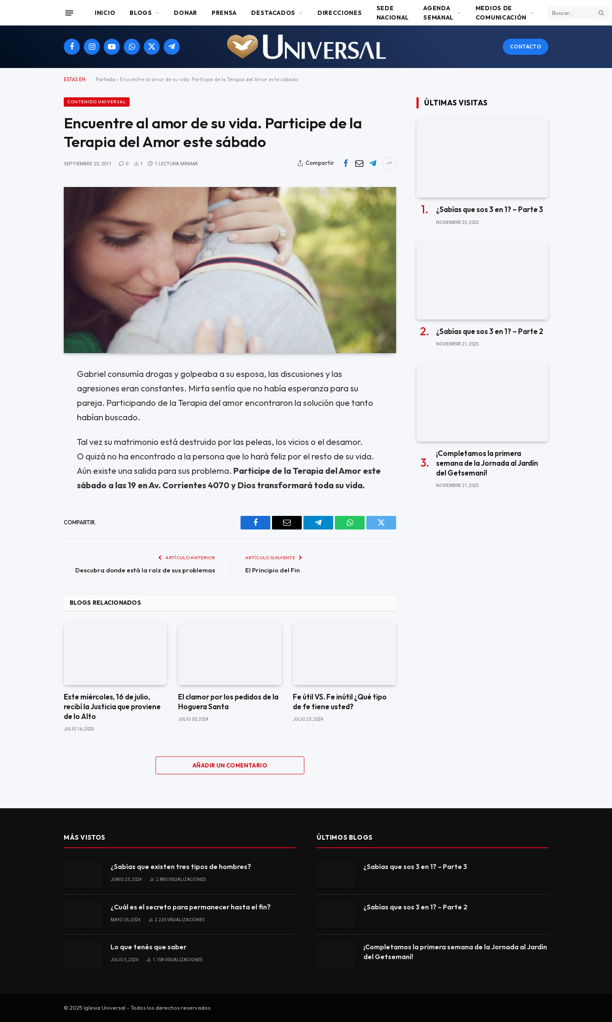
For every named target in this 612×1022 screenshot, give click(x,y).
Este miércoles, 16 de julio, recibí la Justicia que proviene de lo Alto (112, 706)
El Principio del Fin (272, 570)
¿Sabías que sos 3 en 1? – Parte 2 (489, 331)
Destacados (273, 13)
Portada (105, 79)
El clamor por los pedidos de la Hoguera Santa (228, 701)
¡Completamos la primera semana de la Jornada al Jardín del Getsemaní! (487, 463)
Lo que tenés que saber (148, 947)
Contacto (525, 46)
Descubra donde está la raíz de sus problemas (145, 570)
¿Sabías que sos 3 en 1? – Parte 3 (489, 209)
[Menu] (69, 13)
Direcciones (339, 13)
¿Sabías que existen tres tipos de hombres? (180, 866)
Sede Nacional (393, 12)
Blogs (141, 13)
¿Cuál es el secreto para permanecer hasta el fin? (190, 907)
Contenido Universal (96, 102)
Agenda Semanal (438, 12)
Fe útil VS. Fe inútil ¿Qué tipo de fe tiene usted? (340, 701)
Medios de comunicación (501, 12)
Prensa (224, 13)
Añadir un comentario (230, 765)
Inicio (105, 13)
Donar (185, 13)
